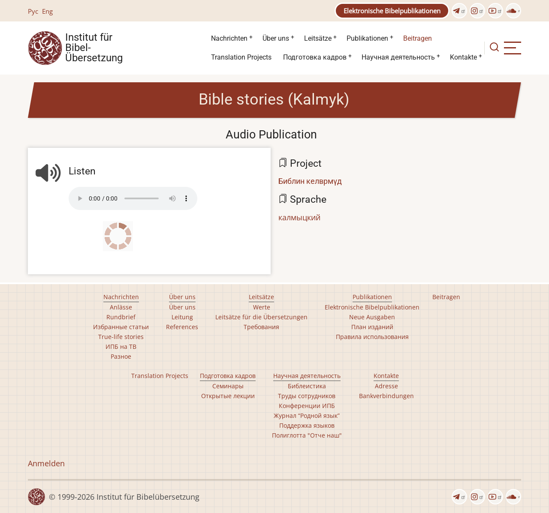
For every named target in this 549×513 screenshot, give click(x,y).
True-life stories (121, 337)
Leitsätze (318, 38)
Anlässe (121, 307)
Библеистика (307, 386)
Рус (33, 11)
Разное (121, 356)
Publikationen (367, 38)
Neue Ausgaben (372, 317)
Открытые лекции (228, 396)
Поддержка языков (307, 425)
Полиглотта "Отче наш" (307, 435)
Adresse (386, 386)
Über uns (275, 38)
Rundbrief (121, 317)
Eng (47, 11)
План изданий (372, 327)
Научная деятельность (398, 57)
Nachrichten (229, 38)
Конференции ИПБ (307, 406)
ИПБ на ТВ (121, 346)
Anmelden (46, 463)
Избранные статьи (121, 327)
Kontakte (463, 57)
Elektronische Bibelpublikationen (392, 10)
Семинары (228, 386)
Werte (261, 307)
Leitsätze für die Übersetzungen (261, 317)
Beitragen (417, 38)
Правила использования (372, 337)
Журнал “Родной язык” (307, 415)
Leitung (182, 317)
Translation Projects (241, 57)
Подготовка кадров (315, 57)
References (182, 327)
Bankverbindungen (386, 396)
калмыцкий (299, 217)
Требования (261, 327)
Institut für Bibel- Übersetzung (94, 48)
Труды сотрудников (306, 396)
